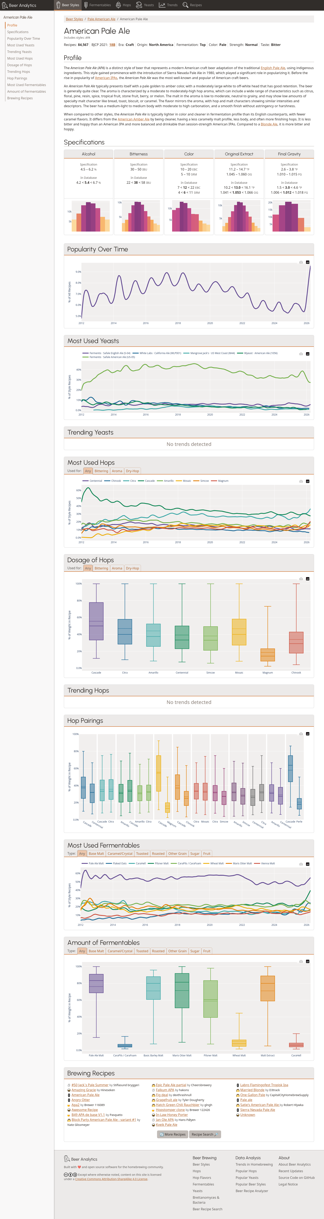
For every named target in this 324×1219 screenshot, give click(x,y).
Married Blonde (252, 1090)
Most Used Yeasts (21, 45)
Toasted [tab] (142, 853)
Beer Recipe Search (208, 1209)
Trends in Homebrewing (254, 1164)
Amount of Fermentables (26, 91)
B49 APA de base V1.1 (88, 1114)
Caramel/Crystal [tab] (120, 853)
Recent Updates (291, 1171)
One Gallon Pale (252, 1095)
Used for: (74, 470)
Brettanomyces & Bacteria (206, 1200)
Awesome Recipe (85, 1109)
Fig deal (162, 1095)
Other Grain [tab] (177, 853)
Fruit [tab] (207, 853)
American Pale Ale (17, 17)
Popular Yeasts (247, 1177)
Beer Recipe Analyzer (252, 1191)
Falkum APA (165, 1090)
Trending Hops (18, 71)
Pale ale (246, 1100)
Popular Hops (246, 1171)
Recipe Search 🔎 (205, 1134)
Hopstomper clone (170, 1109)
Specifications (18, 32)
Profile (12, 25)
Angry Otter (81, 1100)
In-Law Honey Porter (172, 1114)
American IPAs (106, 78)
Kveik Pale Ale (166, 1124)
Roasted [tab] (158, 853)
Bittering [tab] (101, 471)
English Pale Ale (273, 68)
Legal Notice (288, 1184)
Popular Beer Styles (251, 1184)
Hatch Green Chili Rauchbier (178, 1105)
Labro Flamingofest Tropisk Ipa (264, 1085)
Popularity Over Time (23, 38)
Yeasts (197, 1191)
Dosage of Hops (19, 65)
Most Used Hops (20, 58)
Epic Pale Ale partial (171, 1085)
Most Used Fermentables (26, 85)
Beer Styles (74, 19)
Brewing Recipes (20, 98)
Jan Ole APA (165, 1119)
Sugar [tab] (195, 853)
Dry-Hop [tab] (132, 471)
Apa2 (76, 1105)
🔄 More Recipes (173, 1134)
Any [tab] (88, 471)
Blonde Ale (269, 124)
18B (112, 44)
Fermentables (203, 1184)
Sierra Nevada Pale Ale (257, 1109)
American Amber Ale (134, 119)
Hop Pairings (17, 78)
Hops (197, 1171)
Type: (71, 853)
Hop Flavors (202, 1177)
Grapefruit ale (166, 1100)
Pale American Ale (102, 19)
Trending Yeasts (19, 51)
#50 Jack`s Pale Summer (90, 1085)
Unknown (247, 1114)
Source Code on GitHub (297, 1177)
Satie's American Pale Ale (260, 1105)
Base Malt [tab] (96, 853)
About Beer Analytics (295, 1164)
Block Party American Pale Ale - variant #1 (104, 1119)
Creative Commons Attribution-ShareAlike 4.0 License (111, 1179)
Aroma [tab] (117, 471)
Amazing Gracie (84, 1090)
